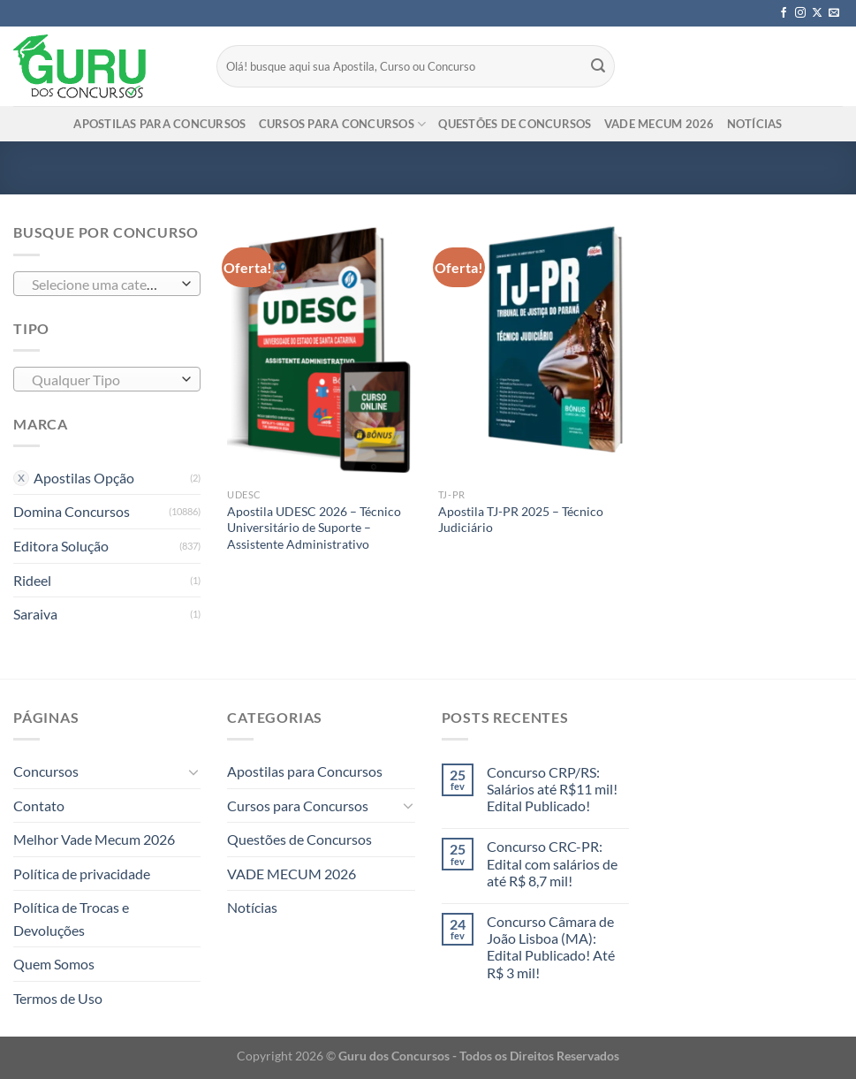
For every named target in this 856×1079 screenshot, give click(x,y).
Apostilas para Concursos (159, 124)
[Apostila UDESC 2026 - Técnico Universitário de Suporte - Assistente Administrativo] (323, 350)
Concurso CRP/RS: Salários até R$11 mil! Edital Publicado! (552, 789)
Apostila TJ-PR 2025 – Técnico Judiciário (520, 520)
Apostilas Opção (84, 477)
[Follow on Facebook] (783, 13)
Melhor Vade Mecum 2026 (94, 839)
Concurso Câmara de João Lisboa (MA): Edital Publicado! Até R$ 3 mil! (551, 947)
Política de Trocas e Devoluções (71, 918)
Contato (38, 805)
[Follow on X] (817, 13)
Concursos (46, 771)
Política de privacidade (81, 873)
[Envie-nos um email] (834, 13)
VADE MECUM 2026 (659, 124)
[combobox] (107, 283)
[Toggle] (194, 771)
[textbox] (103, 284)
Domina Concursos (71, 511)
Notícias (755, 124)
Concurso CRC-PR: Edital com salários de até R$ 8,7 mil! (552, 863)
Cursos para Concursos (343, 124)
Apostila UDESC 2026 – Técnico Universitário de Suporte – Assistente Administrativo (314, 527)
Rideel (32, 580)
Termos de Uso (57, 998)
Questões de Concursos (514, 124)
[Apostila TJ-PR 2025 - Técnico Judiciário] (535, 350)
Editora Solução (61, 545)
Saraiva (35, 613)
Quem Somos (54, 963)
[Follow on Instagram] (800, 13)
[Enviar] (599, 66)
